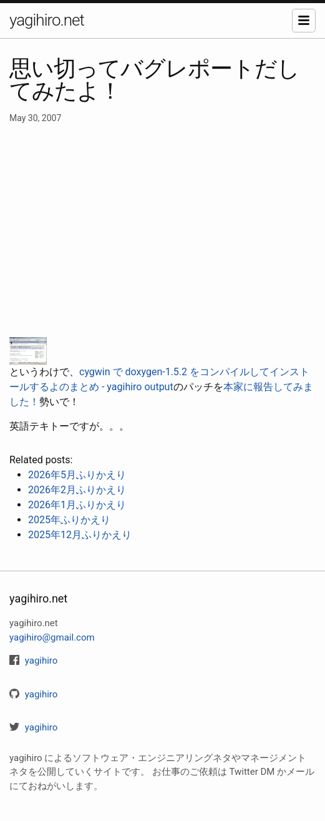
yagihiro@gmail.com (52, 637)
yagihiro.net (46, 20)
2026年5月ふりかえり (77, 475)
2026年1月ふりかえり (77, 505)
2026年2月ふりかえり (77, 490)
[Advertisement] (162, 231)
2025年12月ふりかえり (80, 535)
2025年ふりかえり (69, 520)
